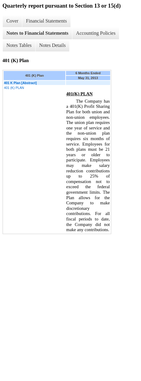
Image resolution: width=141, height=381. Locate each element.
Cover (12, 20)
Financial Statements (46, 20)
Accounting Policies (95, 33)
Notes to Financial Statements (37, 33)
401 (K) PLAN (14, 88)
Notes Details (52, 45)
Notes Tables (19, 45)
